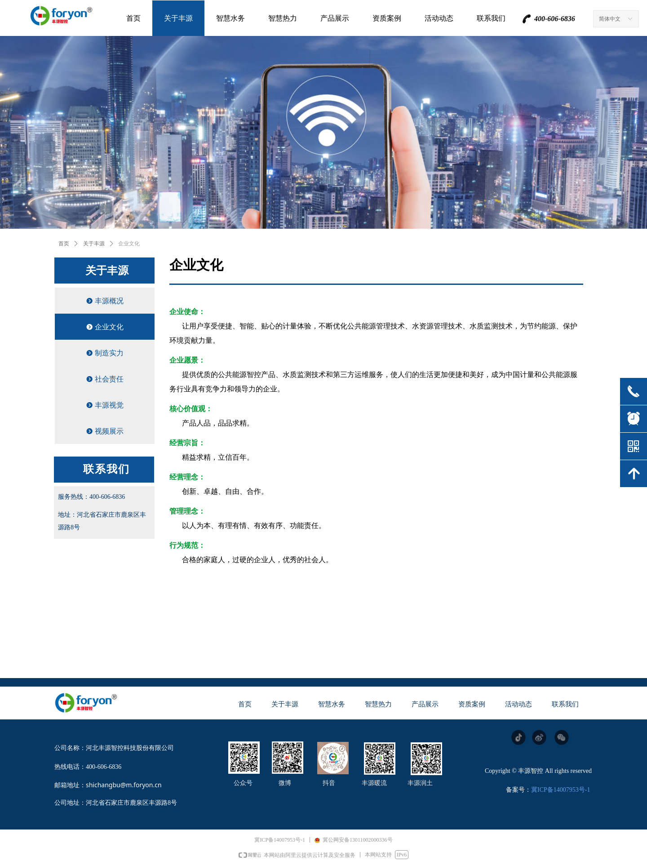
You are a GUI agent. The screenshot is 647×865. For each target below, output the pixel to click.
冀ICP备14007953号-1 (560, 789)
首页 (63, 243)
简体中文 (609, 19)
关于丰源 (94, 243)
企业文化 (129, 243)
